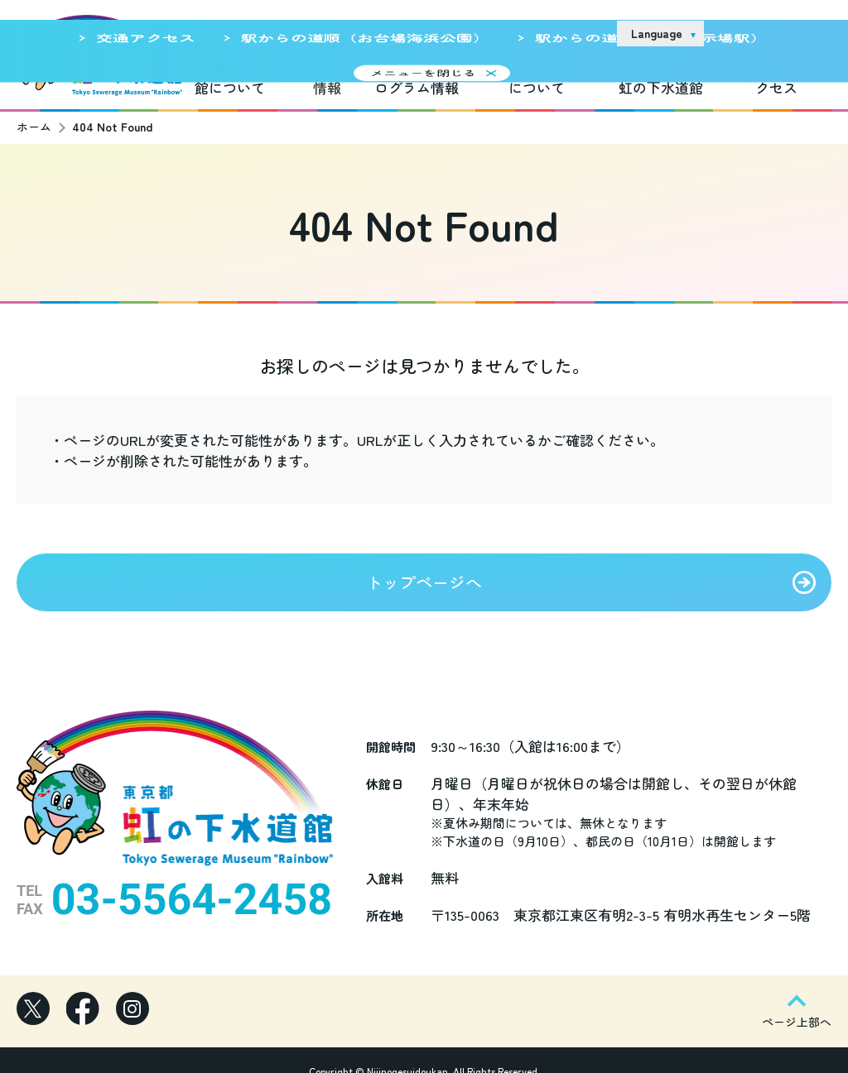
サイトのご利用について (481, 32)
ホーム (34, 116)
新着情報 (327, 77)
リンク (583, 32)
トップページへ (424, 572)
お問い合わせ (763, 33)
